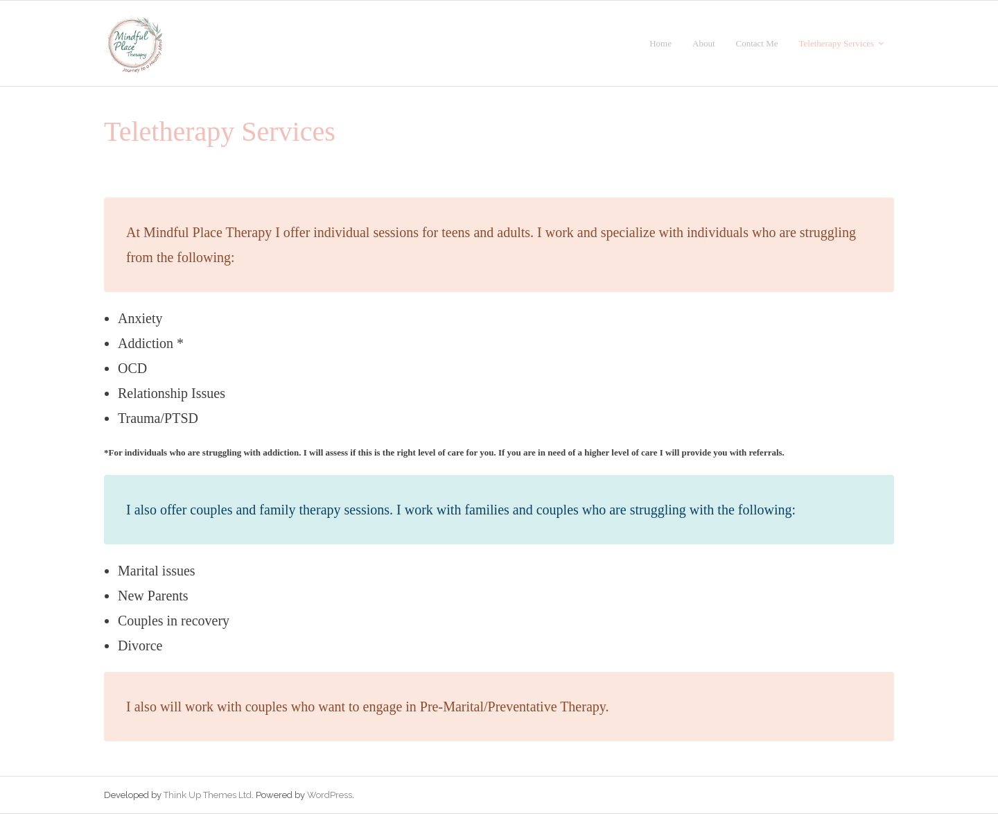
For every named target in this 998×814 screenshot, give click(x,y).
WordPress (329, 795)
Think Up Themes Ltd (208, 795)
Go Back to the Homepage (723, 132)
